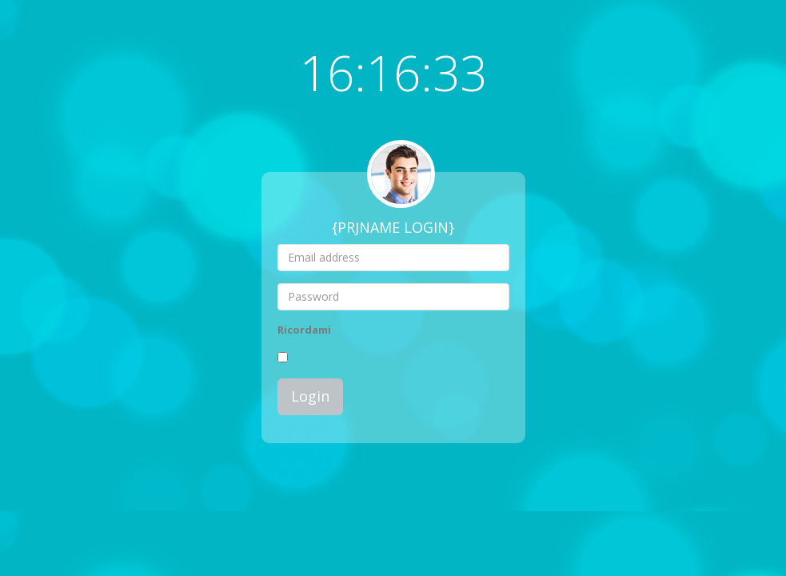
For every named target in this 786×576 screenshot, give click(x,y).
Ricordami (304, 329)
